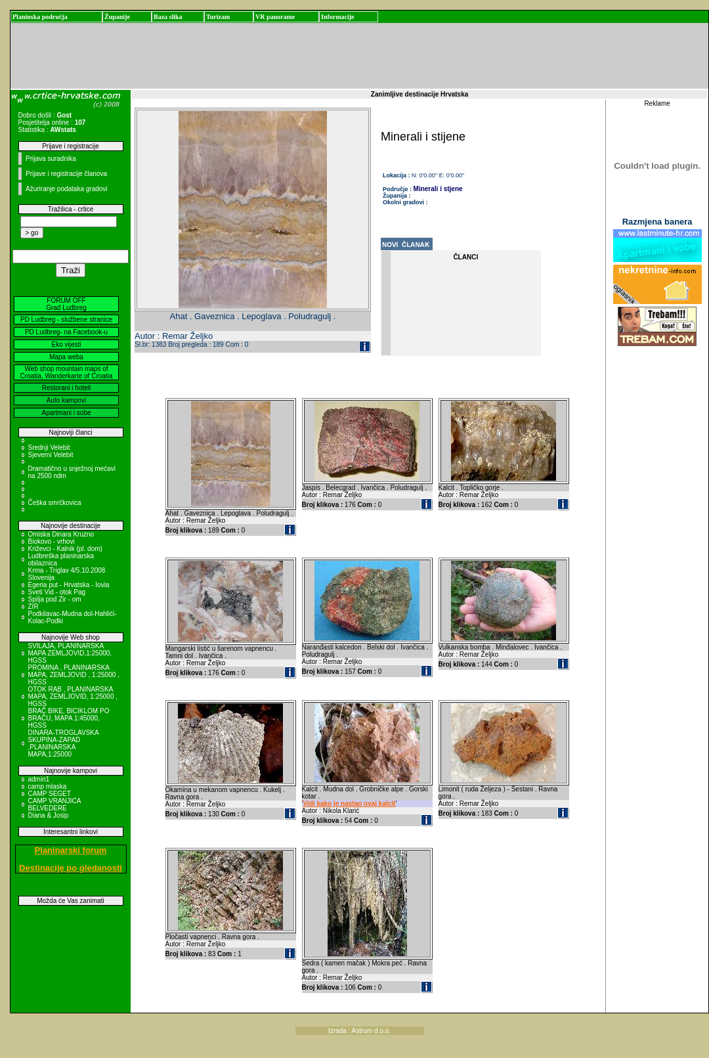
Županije (117, 16)
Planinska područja (40, 16)
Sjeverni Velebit (51, 454)
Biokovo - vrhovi (51, 541)
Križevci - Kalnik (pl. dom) (65, 548)
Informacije (337, 16)
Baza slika (168, 16)
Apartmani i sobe (66, 412)
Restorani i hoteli (66, 387)
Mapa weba (66, 357)
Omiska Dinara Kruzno (61, 534)
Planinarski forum (71, 850)
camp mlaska (47, 786)
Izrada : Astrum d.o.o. (359, 1030)
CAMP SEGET (49, 793)
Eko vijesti (66, 344)
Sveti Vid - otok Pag (57, 592)
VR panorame (275, 16)
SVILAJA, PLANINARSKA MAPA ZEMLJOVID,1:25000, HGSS (70, 653)
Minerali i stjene (438, 188)
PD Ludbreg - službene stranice (66, 319)
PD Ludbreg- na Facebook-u (66, 332)
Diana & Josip (48, 815)
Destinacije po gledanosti (70, 868)
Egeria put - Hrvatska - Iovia (69, 584)
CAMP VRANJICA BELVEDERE (54, 804)
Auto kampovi (67, 400)
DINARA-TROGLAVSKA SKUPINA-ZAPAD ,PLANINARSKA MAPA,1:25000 (63, 743)
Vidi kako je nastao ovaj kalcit (349, 803)
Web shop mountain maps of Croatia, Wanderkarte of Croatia (66, 372)
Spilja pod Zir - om (54, 599)
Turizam (218, 16)
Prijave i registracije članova (66, 173)
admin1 (39, 779)
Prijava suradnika (51, 158)
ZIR (33, 606)
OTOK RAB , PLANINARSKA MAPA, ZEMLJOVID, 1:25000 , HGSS (73, 696)
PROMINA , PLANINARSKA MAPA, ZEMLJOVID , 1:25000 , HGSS (73, 675)
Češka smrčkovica (54, 502)
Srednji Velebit (49, 447)
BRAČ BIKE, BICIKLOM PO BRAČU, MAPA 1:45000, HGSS (69, 718)
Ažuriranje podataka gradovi (67, 188)
